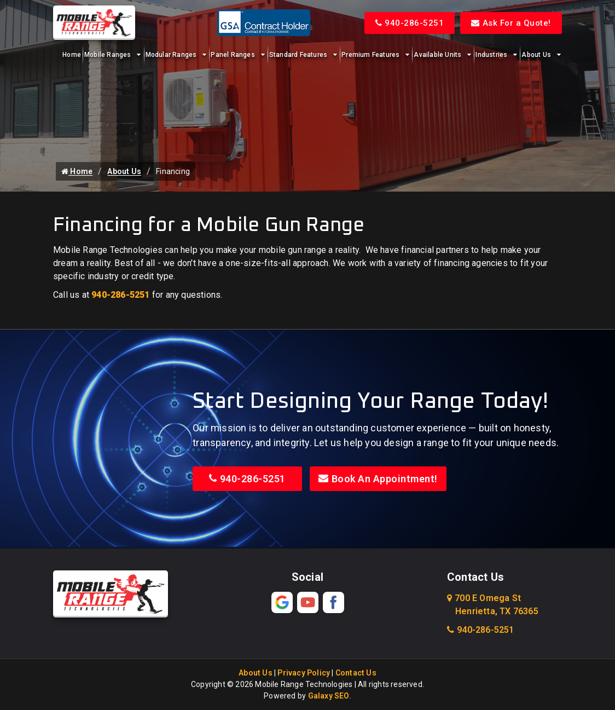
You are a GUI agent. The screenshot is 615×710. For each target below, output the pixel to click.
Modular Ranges (171, 55)
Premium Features (370, 55)
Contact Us (355, 672)
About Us (536, 55)
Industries (491, 55)
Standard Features (298, 55)
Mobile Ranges (107, 55)
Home (71, 55)
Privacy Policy (303, 672)
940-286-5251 (409, 23)
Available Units (437, 55)
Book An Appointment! (378, 478)
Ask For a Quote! (511, 23)
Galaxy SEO (329, 695)
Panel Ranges (232, 55)
